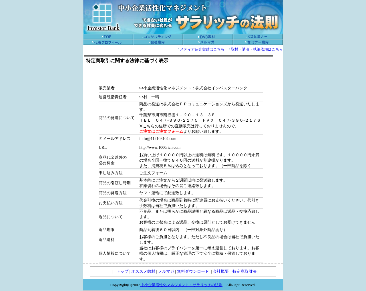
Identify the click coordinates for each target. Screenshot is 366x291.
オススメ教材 (143, 271)
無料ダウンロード (193, 271)
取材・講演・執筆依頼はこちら (257, 49)
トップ (122, 271)
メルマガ (166, 271)
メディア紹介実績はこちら (202, 49)
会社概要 (221, 271)
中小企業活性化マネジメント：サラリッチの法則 (181, 285)
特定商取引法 (244, 271)
